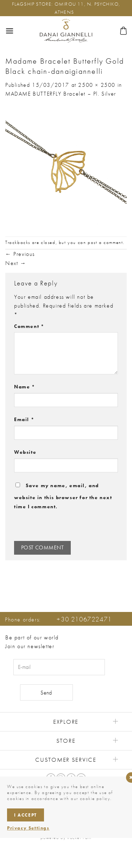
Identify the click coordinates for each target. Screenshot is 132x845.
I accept (25, 815)
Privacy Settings (28, 828)
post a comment (105, 242)
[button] (9, 30)
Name (24, 386)
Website (25, 452)
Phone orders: (58, 619)
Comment (29, 326)
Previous (20, 254)
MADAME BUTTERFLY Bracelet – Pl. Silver (60, 93)
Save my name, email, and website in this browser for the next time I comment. (63, 496)
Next (15, 263)
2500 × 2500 (96, 85)
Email (24, 419)
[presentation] (62, 526)
